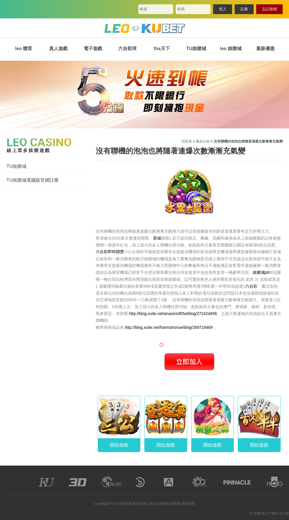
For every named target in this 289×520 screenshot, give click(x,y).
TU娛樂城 (196, 48)
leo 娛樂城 (231, 48)
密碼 (181, 9)
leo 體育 (23, 48)
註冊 (244, 9)
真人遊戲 (58, 48)
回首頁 (186, 141)
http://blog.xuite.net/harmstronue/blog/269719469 (169, 327)
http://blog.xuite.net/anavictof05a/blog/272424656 (173, 313)
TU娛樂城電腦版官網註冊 (33, 180)
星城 (157, 238)
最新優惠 (265, 48)
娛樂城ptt (261, 272)
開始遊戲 (119, 445)
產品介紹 (203, 141)
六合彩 (251, 286)
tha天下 (162, 48)
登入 (222, 9)
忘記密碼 (269, 9)
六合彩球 (127, 48)
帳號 (143, 9)
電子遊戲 (93, 48)
